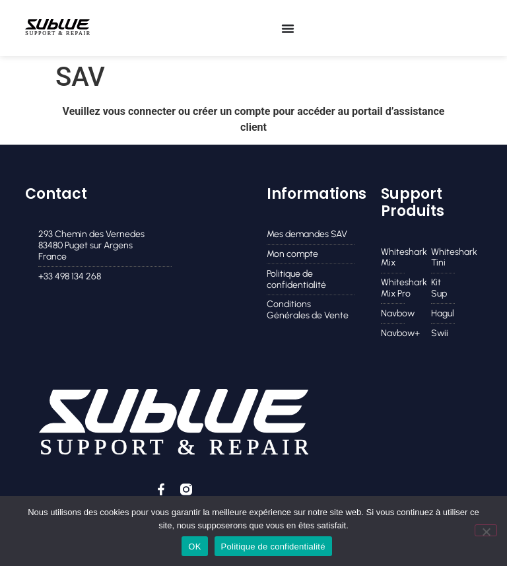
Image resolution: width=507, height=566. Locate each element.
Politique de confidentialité (273, 546)
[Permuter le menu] (287, 28)
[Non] (486, 530)
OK (194, 546)
